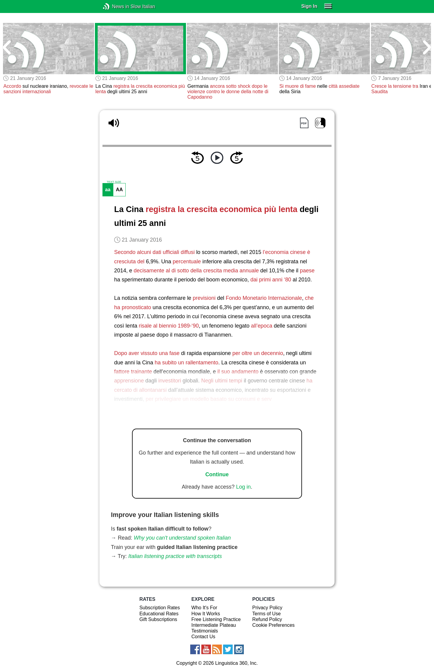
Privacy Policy (267, 607)
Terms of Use (266, 613)
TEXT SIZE (114, 181)
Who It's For (204, 607)
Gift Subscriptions (158, 619)
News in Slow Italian (115, 6)
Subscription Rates (159, 607)
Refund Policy (267, 619)
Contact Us (203, 636)
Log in (243, 487)
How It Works (205, 613)
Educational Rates (158, 613)
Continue (217, 474)
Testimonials (204, 630)
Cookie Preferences (273, 625)
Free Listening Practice (216, 619)
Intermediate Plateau (213, 625)
